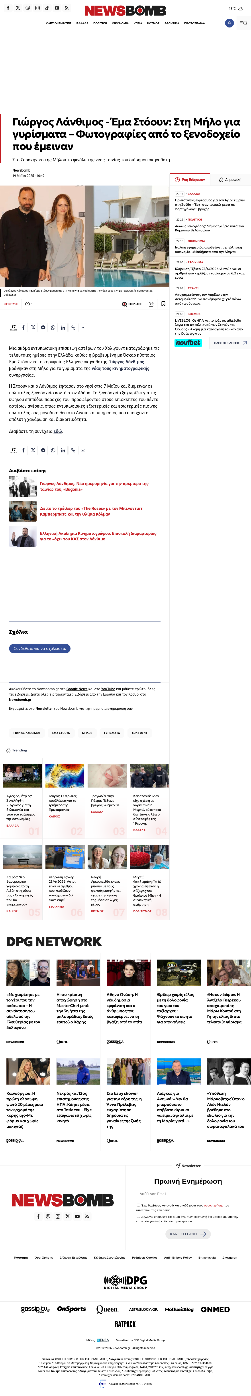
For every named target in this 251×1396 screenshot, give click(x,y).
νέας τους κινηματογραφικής (120, 368)
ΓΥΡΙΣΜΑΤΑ (112, 733)
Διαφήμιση (229, 1257)
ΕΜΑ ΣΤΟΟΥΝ (61, 733)
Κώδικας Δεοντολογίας (109, 1257)
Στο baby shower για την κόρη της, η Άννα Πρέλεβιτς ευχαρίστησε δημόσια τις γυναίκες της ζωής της (124, 1110)
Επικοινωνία (207, 1257)
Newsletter (44, 708)
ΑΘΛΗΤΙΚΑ (172, 23)
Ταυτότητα (21, 1257)
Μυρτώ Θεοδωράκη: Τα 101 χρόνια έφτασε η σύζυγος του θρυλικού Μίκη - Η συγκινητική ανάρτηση (148, 891)
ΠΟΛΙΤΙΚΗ (100, 23)
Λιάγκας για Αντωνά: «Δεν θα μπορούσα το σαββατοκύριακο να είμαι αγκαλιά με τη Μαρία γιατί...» (175, 1107)
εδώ (57, 431)
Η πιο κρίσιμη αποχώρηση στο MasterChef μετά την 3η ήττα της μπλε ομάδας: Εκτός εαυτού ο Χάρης (75, 1008)
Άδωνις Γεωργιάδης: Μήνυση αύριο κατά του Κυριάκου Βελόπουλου (209, 228)
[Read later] (163, 304)
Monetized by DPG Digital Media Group (140, 1340)
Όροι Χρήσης (44, 1257)
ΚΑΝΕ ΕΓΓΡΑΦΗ (188, 1234)
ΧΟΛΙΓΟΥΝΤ (139, 733)
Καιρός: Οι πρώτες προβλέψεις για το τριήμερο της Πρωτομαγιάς (62, 803)
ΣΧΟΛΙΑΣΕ (131, 304)
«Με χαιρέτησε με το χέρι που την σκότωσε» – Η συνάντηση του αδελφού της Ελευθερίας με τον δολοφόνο (23, 1011)
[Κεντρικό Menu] (244, 23)
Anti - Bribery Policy (178, 1257)
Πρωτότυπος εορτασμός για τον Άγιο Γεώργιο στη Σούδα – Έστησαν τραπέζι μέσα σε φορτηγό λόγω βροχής (210, 204)
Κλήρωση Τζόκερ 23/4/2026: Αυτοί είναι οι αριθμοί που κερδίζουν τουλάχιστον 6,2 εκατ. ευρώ (62, 888)
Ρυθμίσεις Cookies (144, 1257)
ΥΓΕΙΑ (138, 23)
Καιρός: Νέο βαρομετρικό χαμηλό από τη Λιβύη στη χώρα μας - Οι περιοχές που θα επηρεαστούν (19, 891)
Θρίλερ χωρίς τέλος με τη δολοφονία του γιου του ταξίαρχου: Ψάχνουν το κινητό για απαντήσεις (175, 1008)
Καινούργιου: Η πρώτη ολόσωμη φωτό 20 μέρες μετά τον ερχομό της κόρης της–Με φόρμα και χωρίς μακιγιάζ (24, 1110)
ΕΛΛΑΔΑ (82, 23)
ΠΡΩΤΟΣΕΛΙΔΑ (195, 23)
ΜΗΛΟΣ (87, 733)
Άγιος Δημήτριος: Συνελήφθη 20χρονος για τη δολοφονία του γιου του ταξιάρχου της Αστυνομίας (20, 807)
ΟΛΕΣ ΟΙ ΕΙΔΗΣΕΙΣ (58, 23)
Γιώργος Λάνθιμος (126, 361)
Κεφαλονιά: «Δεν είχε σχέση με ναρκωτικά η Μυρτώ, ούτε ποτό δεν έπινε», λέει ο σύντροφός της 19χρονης (147, 809)
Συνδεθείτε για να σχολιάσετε (40, 648)
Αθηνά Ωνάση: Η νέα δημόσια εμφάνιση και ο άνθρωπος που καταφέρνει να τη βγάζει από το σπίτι (124, 1008)
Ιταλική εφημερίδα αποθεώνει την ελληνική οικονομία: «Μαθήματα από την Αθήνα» (208, 249)
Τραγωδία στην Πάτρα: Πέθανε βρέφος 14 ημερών (105, 800)
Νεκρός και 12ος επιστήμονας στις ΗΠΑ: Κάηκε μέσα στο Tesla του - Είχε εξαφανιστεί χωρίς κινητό (74, 1107)
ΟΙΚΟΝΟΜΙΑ (120, 23)
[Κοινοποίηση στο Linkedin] (63, 327)
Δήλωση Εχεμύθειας (73, 1257)
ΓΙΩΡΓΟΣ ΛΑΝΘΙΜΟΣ (27, 733)
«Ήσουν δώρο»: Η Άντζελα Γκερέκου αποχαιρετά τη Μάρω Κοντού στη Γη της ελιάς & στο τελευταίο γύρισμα (224, 1008)
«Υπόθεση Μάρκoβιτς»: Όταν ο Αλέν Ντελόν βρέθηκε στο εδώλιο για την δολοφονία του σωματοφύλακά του (226, 1110)
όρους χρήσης (213, 1205)
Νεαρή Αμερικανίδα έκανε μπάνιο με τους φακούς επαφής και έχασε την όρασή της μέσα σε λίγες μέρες (106, 891)
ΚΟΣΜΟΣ (153, 23)
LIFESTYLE (11, 304)
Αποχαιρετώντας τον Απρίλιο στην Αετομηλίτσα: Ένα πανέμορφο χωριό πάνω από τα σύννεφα (208, 298)
